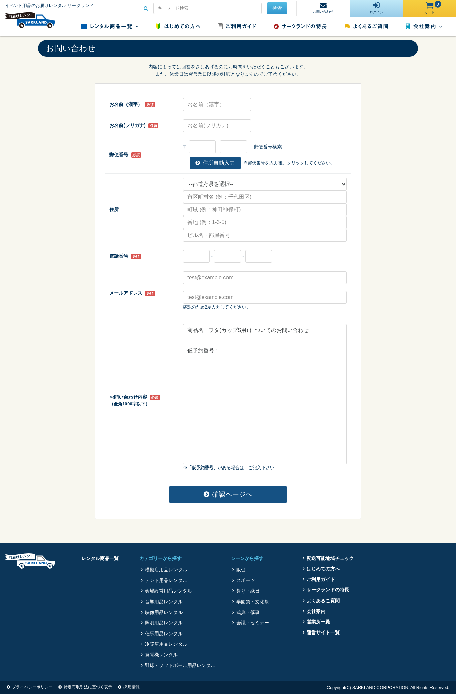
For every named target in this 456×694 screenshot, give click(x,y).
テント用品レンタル (166, 580)
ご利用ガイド (237, 26)
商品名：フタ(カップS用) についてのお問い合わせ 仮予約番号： (265, 394)
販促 (241, 569)
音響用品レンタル (164, 601)
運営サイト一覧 (323, 632)
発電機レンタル (161, 654)
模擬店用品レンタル (166, 569)
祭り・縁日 (248, 591)
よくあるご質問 (366, 26)
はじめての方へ (178, 26)
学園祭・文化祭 (252, 601)
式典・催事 (248, 612)
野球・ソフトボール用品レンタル (180, 665)
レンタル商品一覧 (109, 26)
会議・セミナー (252, 622)
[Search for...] (207, 8)
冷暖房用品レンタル (166, 644)
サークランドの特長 (300, 26)
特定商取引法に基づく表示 (88, 687)
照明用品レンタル (164, 622)
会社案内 (424, 26)
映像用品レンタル (164, 612)
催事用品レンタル (164, 633)
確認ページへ (228, 494)
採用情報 (131, 687)
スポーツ (245, 580)
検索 (277, 8)
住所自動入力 (215, 163)
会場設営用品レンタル (168, 591)
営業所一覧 (318, 621)
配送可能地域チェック (330, 558)
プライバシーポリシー (32, 687)
